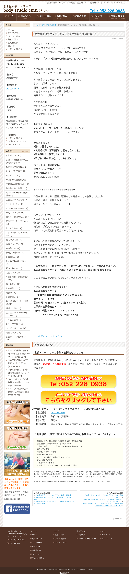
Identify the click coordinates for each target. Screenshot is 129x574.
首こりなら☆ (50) (14, 228)
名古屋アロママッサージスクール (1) (17, 314)
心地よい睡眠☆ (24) (15, 252)
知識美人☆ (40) (13, 248)
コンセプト (13, 46)
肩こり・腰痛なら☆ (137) (17, 217)
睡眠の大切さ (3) (13, 308)
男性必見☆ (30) (13, 284)
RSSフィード (107, 535)
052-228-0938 (58, 412)
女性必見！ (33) (13, 288)
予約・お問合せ (15, 49)
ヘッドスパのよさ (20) (16, 328)
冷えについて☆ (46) (15, 212)
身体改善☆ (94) (13, 297)
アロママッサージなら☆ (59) (17, 222)
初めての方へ (14, 33)
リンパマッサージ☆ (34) (17, 208)
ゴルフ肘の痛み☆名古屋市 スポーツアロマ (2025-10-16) (18, 363)
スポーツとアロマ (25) (16, 171)
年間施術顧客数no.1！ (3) (17, 184)
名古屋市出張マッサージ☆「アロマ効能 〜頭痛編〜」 (55, 495)
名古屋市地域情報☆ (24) (17, 167)
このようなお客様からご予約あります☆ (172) (17, 161)
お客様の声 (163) (13, 155)
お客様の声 (13, 42)
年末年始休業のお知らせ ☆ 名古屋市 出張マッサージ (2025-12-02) (19, 353)
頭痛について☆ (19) (15, 244)
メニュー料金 (14, 36)
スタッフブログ (61, 543)
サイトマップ (14, 144)
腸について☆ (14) (14, 240)
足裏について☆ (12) (15, 272)
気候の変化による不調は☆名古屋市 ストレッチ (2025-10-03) (18, 372)
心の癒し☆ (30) (13, 257)
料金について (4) (13, 332)
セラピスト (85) (13, 175)
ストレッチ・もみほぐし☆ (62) (17, 234)
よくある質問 (60, 539)
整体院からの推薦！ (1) (16, 188)
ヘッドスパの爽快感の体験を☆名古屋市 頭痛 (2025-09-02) (18, 392)
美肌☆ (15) (11, 292)
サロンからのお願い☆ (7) (17, 180)
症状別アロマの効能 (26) (17, 199)
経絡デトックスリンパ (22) (16, 338)
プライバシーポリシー (18, 141)
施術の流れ (13, 39)
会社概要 (12, 135)
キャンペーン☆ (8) (14, 204)
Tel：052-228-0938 (107, 11)
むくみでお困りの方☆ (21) (16, 262)
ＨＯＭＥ (37, 25)
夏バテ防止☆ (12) (14, 268)
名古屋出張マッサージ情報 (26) (17, 302)
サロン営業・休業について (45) (17, 278)
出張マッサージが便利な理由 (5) (17, 194)
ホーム (11, 30)
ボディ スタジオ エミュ (50, 336)
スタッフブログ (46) (15, 324)
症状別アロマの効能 (49, 25)
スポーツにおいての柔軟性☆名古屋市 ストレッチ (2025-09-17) (18, 382)
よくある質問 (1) (13, 320)
